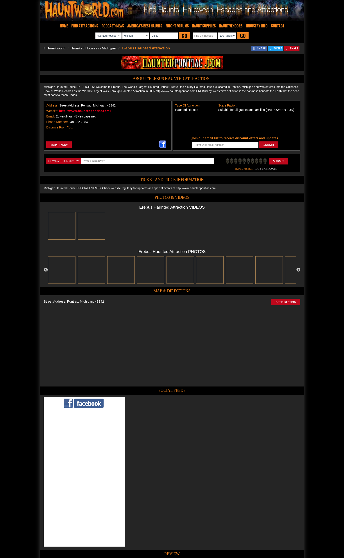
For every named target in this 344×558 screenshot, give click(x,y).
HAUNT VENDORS (230, 26)
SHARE (261, 48)
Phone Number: (57, 122)
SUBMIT (268, 145)
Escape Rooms (245, 542)
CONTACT (277, 26)
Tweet (159, 531)
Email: (50, 116)
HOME (64, 26)
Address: (52, 105)
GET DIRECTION (286, 302)
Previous (46, 270)
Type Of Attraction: (188, 105)
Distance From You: (59, 127)
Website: (52, 111)
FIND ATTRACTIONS (84, 26)
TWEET (278, 48)
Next (298, 270)
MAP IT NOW (59, 145)
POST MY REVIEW (148, 512)
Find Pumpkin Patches (165, 542)
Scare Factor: (227, 105)
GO (184, 35)
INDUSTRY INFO (257, 26)
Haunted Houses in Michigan (93, 48)
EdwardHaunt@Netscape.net (76, 116)
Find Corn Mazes (192, 542)
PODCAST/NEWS (113, 26)
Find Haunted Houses (103, 542)
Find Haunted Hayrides (134, 542)
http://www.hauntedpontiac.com (85, 111)
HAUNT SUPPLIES (204, 26)
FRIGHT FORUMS (177, 26)
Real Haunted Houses (219, 542)
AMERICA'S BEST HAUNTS (144, 26)
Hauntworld (54, 48)
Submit (278, 161)
